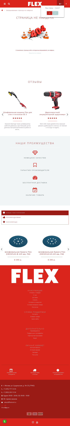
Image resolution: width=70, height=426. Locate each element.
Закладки (35, 352)
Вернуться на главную (35, 53)
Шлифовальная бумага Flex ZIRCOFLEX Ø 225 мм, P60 (18, 253)
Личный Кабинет (35, 347)
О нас (35, 295)
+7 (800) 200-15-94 (9, 392)
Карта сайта (35, 319)
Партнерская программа (35, 336)
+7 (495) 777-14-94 (9, 389)
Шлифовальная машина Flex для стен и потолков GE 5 (17, 113)
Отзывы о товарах (35, 293)
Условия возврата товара (35, 305)
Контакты (35, 314)
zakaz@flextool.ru (10, 402)
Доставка (35, 297)
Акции (35, 338)
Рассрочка (35, 307)
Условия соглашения (35, 302)
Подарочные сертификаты (35, 333)
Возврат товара (35, 316)
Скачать (35, 300)
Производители (35, 331)
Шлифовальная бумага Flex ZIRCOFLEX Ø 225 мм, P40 (51, 253)
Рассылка (35, 355)
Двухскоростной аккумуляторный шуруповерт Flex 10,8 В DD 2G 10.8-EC (53, 114)
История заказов (35, 350)
